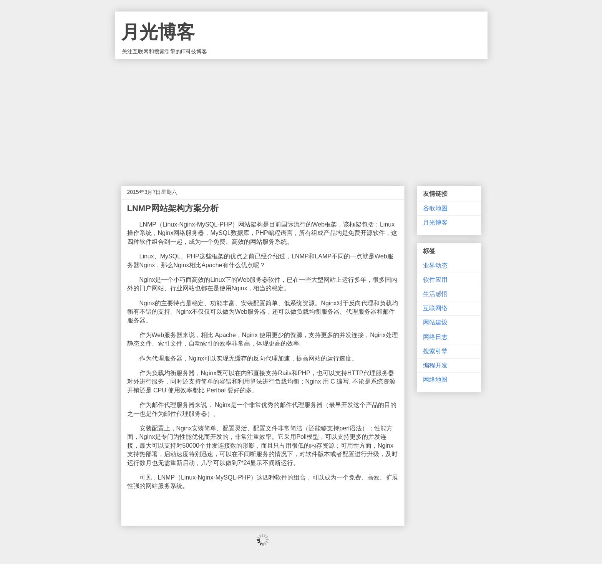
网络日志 (435, 337)
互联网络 (435, 308)
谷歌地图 (435, 208)
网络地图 (435, 379)
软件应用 (435, 279)
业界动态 (435, 265)
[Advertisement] (301, 116)
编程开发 (435, 365)
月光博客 (158, 32)
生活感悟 (435, 294)
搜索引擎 (435, 351)
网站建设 (435, 322)
